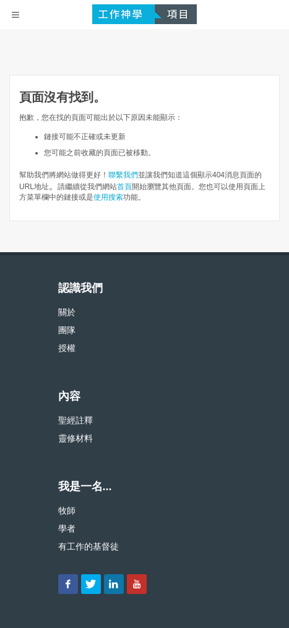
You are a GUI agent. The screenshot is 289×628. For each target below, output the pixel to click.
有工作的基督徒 (88, 546)
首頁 (124, 186)
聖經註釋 (75, 420)
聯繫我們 (123, 175)
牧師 (66, 511)
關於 (66, 312)
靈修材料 (75, 438)
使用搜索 (108, 197)
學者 (66, 528)
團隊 (66, 330)
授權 (66, 348)
